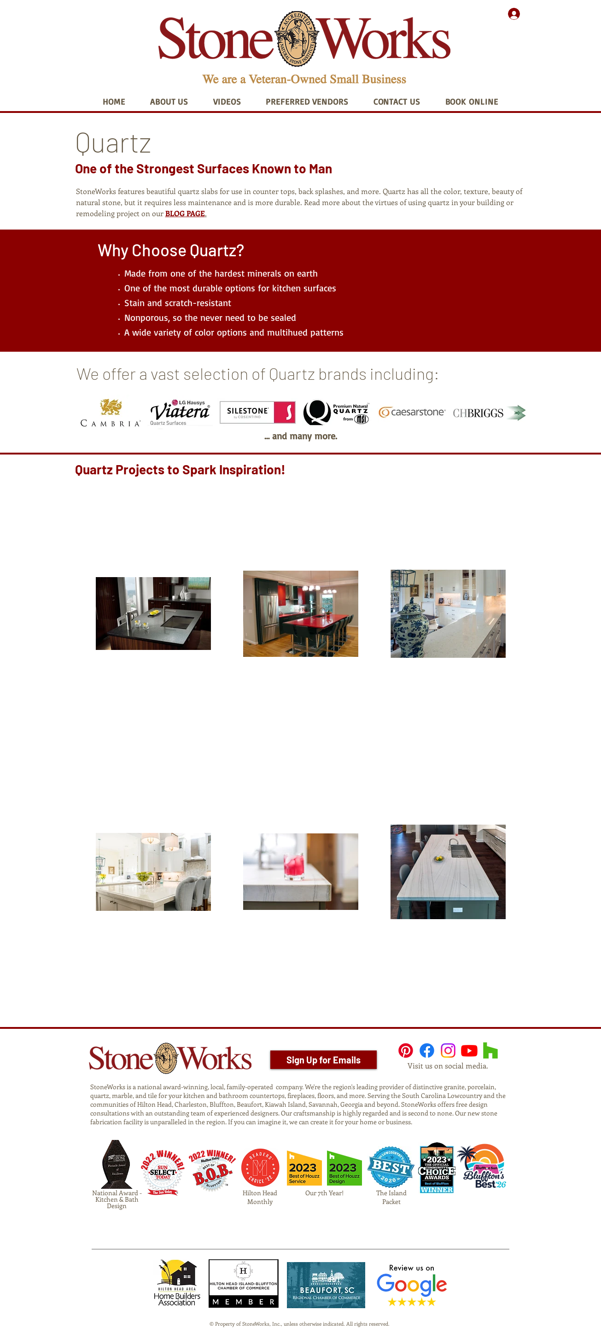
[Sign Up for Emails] (323, 1060)
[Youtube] (469, 1050)
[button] (169, 101)
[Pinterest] (405, 1050)
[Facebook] (427, 1050)
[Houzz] (490, 1050)
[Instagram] (448, 1050)
